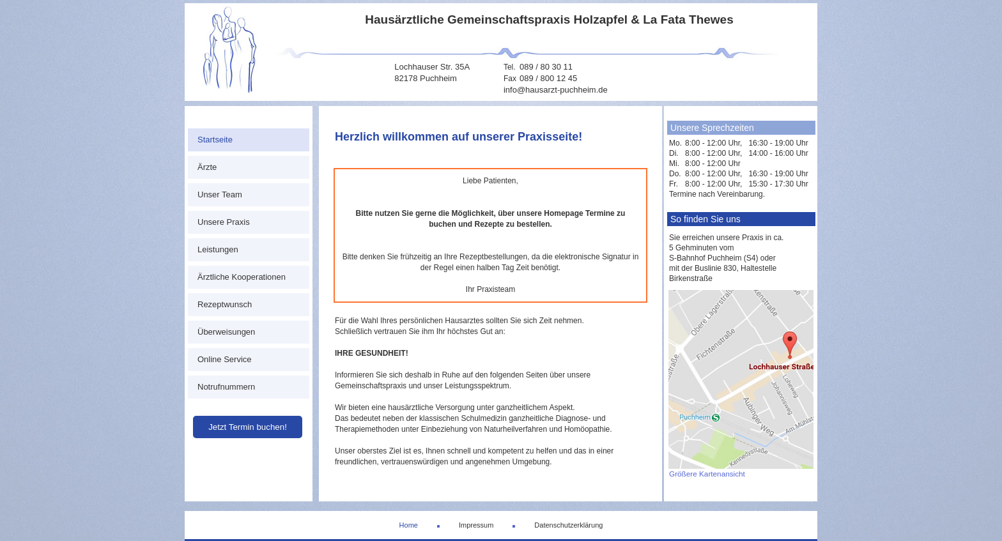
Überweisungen (226, 332)
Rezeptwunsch (224, 304)
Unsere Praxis (223, 222)
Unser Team (219, 194)
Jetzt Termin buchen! (247, 427)
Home (408, 525)
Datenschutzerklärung (568, 525)
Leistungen (217, 249)
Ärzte (207, 167)
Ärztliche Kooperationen (241, 277)
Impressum (476, 525)
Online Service (224, 359)
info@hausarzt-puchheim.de (556, 90)
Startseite (215, 139)
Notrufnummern (226, 387)
